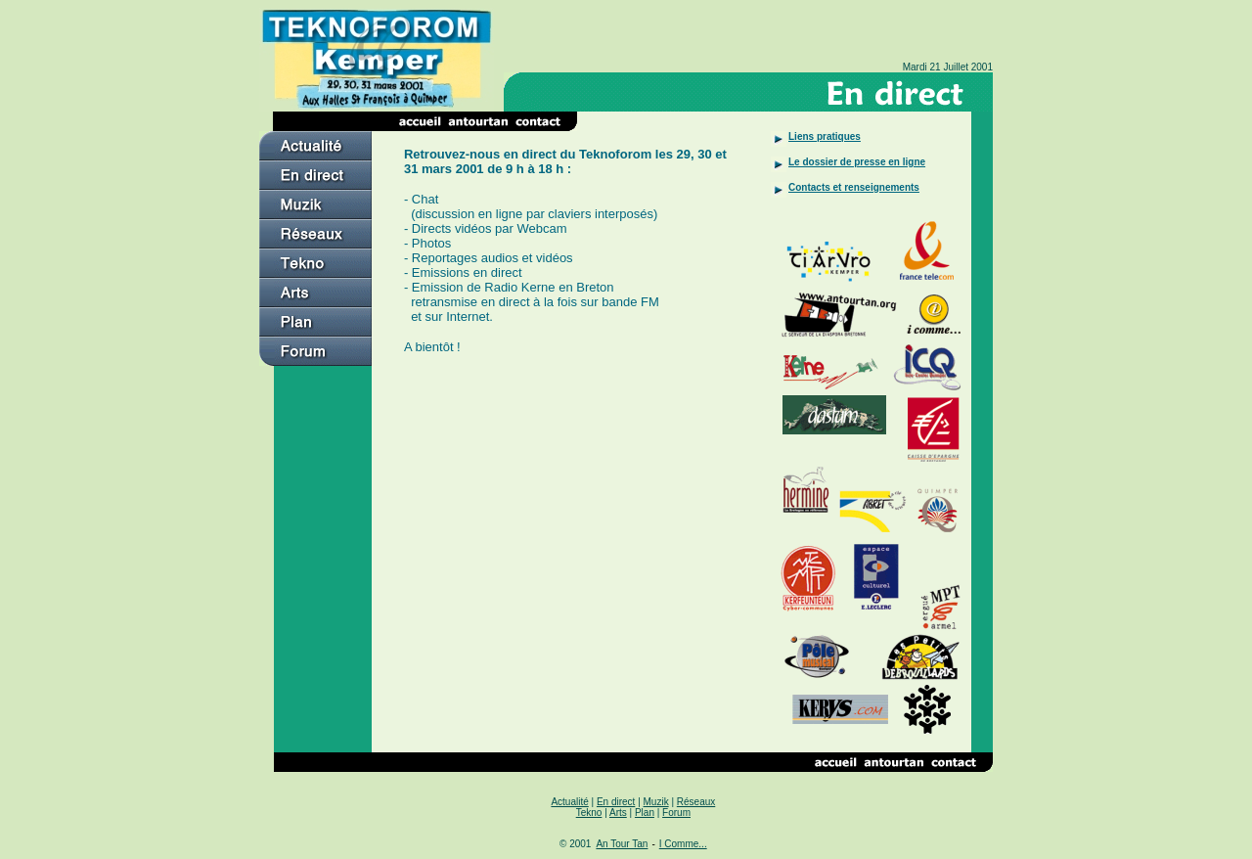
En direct (616, 801)
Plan (644, 812)
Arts (618, 812)
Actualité (569, 801)
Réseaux (696, 801)
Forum (676, 812)
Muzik (656, 801)
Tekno (589, 812)
